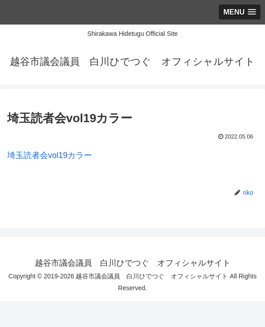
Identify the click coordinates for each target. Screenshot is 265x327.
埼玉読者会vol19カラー (49, 155)
